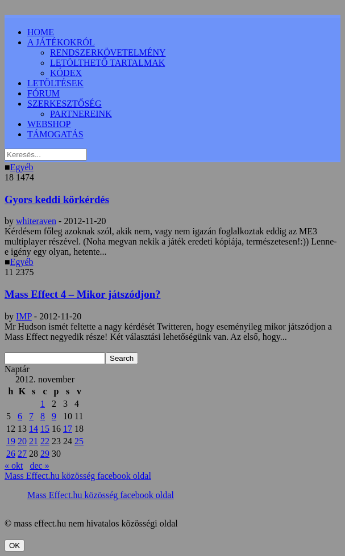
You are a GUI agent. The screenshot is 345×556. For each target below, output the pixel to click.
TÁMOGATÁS (55, 134)
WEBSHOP (48, 124)
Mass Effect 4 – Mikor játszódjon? (82, 294)
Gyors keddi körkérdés (57, 199)
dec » (39, 465)
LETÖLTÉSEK (55, 83)
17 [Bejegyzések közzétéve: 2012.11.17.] (67, 428)
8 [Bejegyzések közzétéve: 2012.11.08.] (42, 416)
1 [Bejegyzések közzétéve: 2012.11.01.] (42, 403)
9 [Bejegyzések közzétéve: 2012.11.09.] (54, 416)
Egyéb (22, 167)
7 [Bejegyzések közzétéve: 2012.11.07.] (31, 416)
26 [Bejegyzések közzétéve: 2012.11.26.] (10, 453)
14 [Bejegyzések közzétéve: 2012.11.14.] (33, 428)
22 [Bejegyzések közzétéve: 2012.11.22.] (44, 441)
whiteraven (36, 221)
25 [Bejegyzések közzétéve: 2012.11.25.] (79, 441)
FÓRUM (43, 93)
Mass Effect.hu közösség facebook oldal (78, 476)
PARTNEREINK (81, 114)
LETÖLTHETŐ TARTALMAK (107, 63)
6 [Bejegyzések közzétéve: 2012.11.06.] (20, 416)
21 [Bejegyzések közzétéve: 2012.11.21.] (33, 441)
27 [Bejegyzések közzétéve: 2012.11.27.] (22, 453)
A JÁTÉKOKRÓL (61, 42)
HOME (40, 32)
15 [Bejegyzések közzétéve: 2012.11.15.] (44, 428)
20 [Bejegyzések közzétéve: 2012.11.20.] (22, 441)
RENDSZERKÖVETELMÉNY (108, 52)
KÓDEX (66, 73)
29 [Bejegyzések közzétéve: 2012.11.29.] (44, 453)
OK (14, 545)
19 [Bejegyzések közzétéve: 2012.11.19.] (10, 441)
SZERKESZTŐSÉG (64, 103)
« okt (14, 465)
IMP (24, 316)
